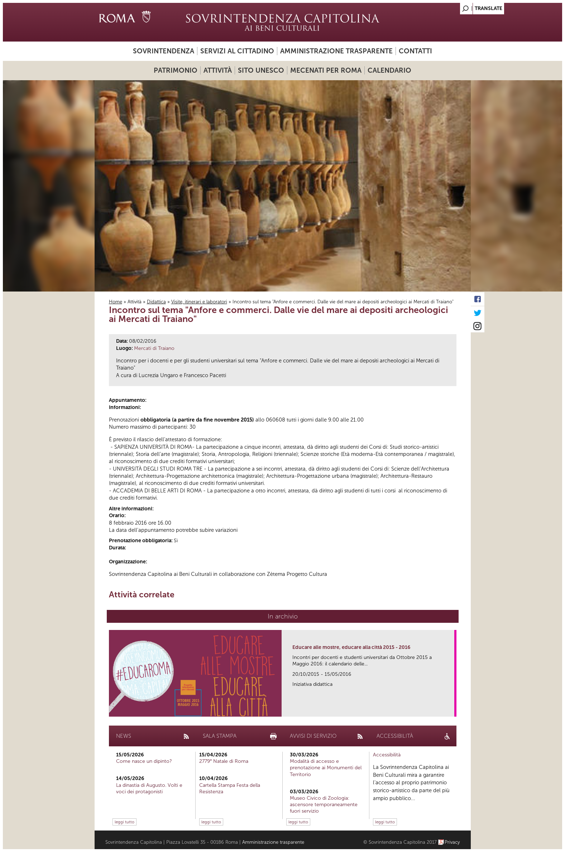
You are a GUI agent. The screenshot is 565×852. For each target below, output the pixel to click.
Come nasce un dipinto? (144, 761)
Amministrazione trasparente (336, 51)
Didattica (156, 301)
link (451, 709)
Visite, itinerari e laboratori (199, 301)
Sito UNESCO (261, 70)
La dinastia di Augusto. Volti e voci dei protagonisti (149, 788)
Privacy (452, 842)
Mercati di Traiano (154, 348)
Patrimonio (175, 70)
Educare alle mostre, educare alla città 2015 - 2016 (351, 647)
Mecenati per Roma (325, 70)
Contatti (415, 51)
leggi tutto (124, 821)
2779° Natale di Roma (223, 761)
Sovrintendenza (163, 51)
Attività (218, 70)
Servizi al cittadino (237, 51)
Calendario (389, 70)
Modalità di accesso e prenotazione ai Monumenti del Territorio (325, 767)
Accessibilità (387, 755)
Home (115, 301)
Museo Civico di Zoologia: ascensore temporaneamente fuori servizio (324, 804)
